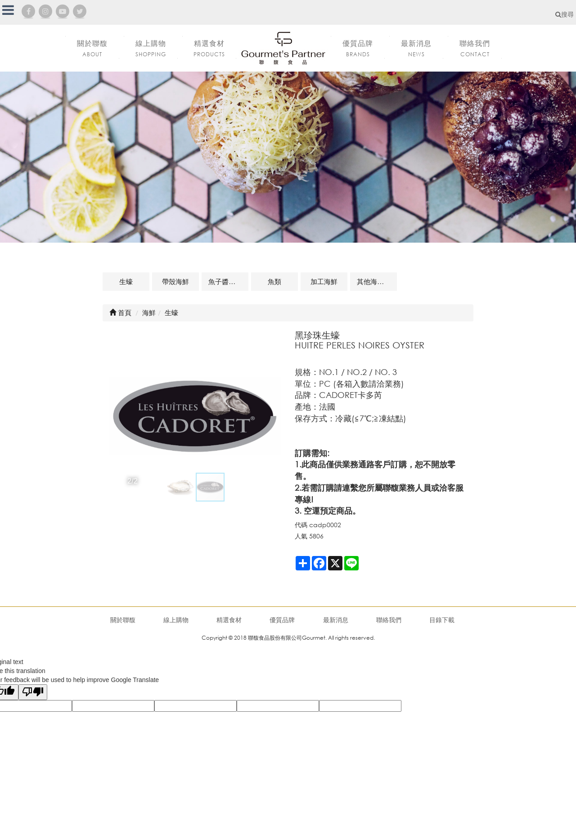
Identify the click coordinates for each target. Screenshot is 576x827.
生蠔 (126, 281)
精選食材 (229, 619)
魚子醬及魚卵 (228, 281)
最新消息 (335, 619)
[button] (117, 416)
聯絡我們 (388, 619)
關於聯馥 (122, 619)
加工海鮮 (324, 281)
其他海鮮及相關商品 (377, 281)
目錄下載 (441, 619)
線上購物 (176, 619)
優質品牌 (282, 619)
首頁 (120, 312)
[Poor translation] (32, 692)
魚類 (274, 281)
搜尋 (564, 14)
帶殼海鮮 (175, 281)
